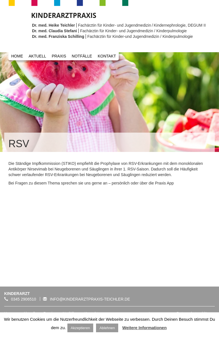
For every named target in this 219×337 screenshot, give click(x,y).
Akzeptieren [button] (80, 328)
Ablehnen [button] (107, 328)
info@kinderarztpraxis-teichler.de (85, 299)
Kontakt (107, 56)
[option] (109, 102)
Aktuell (37, 56)
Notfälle (82, 56)
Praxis (59, 56)
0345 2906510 (20, 299)
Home (17, 56)
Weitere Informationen (144, 327)
